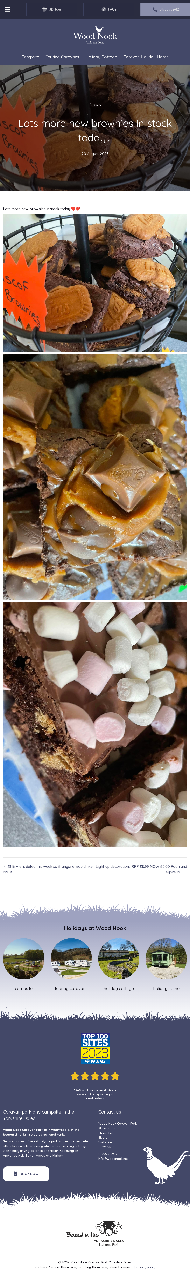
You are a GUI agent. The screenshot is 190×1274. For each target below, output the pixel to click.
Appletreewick (13, 1155)
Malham (58, 1155)
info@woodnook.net (113, 1159)
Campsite (30, 57)
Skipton (53, 1151)
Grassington (69, 1151)
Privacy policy (145, 1267)
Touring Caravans (62, 57)
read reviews (95, 1098)
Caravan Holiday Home (146, 57)
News (95, 104)
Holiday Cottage (101, 57)
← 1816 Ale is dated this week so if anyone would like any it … (48, 869)
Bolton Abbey (35, 1155)
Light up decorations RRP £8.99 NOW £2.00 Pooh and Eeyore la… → (141, 869)
